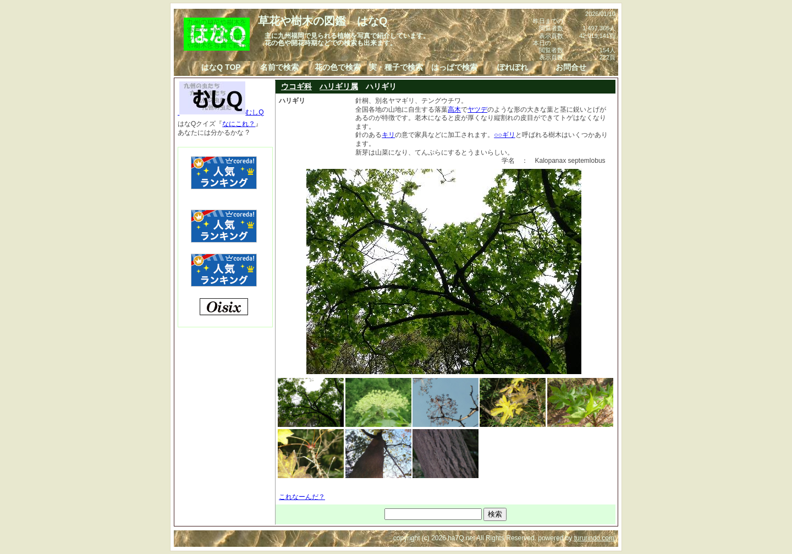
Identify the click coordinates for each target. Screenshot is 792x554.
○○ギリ (504, 135)
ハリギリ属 (339, 86)
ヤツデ (477, 109)
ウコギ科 (296, 86)
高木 (454, 109)
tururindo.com (594, 538)
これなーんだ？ (302, 497)
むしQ (221, 112)
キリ (388, 135)
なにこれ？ (238, 124)
